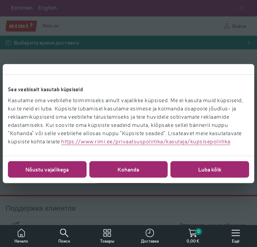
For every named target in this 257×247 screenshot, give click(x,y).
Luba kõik (210, 169)
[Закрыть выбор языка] (242, 8)
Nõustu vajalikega (47, 169)
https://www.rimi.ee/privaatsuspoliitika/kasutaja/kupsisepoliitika (146, 141)
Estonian (22, 7)
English (47, 7)
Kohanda (128, 169)
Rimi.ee (51, 25)
